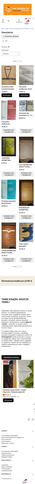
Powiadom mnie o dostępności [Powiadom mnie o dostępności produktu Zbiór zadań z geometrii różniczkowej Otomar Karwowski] (26, 260)
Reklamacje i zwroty (7, 443)
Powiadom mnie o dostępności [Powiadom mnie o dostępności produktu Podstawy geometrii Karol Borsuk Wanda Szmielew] (9, 217)
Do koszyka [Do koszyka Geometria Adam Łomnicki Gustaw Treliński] (6, 95)
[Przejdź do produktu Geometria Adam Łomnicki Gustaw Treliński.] (8, 75)
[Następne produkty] (32, 419)
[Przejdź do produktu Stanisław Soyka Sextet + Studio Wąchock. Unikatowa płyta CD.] (18, 374)
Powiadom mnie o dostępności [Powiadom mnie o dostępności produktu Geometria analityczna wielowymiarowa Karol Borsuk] (9, 131)
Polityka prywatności (7, 455)
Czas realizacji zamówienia (9, 435)
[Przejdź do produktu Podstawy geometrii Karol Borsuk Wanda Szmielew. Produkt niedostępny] (8, 189)
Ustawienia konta (6, 470)
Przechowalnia (5, 469)
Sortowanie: (5, 50)
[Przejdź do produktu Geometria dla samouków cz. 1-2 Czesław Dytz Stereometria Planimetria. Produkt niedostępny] (26, 105)
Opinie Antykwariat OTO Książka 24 (12, 437)
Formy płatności (6, 439)
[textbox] (10, 54)
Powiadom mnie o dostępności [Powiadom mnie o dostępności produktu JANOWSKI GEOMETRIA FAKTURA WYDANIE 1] (9, 174)
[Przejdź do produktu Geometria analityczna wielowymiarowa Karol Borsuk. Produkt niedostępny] (8, 110)
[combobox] (10, 54)
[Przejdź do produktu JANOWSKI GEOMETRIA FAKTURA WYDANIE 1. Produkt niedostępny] (8, 146)
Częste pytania (6, 453)
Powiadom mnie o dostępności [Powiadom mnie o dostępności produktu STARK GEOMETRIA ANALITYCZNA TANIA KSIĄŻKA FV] (9, 260)
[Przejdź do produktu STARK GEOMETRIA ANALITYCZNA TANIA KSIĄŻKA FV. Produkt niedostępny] (8, 236)
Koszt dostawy (5, 441)
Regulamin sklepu (6, 457)
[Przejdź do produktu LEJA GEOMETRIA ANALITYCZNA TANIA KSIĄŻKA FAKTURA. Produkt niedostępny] (26, 150)
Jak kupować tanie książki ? (10, 451)
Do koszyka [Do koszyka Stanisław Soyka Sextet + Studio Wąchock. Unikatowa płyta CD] (8, 400)
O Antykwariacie (6, 478)
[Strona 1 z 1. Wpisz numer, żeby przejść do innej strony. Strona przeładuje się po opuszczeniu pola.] (18, 61)
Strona (15, 61)
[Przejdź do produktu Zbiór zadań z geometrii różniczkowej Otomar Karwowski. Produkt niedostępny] (26, 232)
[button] (27, 23)
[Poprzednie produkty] (28, 419)
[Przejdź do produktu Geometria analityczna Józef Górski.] (26, 75)
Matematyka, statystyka (10, 36)
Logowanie (4, 465)
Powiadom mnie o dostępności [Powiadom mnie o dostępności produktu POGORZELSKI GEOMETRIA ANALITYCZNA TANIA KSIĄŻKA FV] (26, 217)
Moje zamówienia (6, 467)
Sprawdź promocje (11, 357)
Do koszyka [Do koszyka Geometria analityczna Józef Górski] (24, 95)
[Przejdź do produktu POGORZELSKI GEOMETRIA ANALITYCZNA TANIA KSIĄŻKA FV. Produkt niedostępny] (26, 193)
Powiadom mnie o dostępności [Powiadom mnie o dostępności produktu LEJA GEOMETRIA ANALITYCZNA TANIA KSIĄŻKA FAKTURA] (26, 174)
